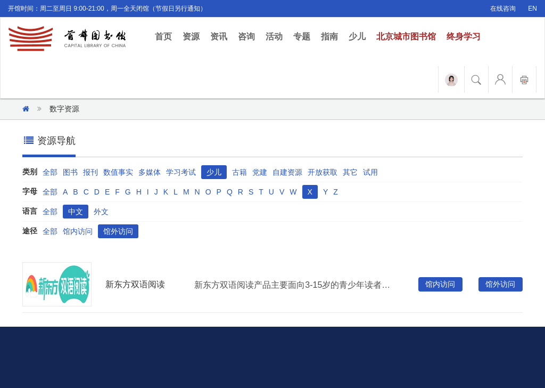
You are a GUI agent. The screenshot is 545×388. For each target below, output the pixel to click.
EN (532, 8)
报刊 (90, 172)
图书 (70, 172)
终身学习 (464, 36)
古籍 (239, 172)
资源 (191, 36)
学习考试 (181, 172)
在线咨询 (503, 8)
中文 (75, 211)
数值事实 (118, 172)
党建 (259, 172)
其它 (350, 172)
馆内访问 (78, 231)
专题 (301, 36)
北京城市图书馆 (406, 36)
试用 (370, 172)
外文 (101, 211)
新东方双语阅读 (135, 284)
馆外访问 (118, 231)
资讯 (218, 36)
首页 (166, 36)
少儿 (357, 36)
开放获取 (322, 172)
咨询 (246, 36)
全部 (50, 172)
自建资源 (287, 172)
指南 (329, 36)
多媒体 (149, 172)
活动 (274, 36)
